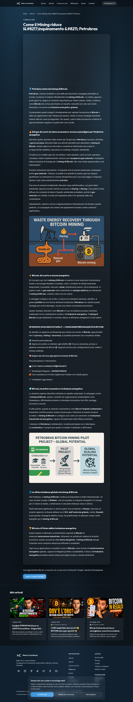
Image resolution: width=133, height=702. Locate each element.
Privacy (97, 660)
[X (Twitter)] (43, 671)
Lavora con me (62, 3)
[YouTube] (18, 671)
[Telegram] (31, 671)
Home (25, 14)
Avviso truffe (99, 657)
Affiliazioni (74, 3)
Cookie (97, 663)
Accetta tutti (42, 694)
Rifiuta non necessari (66, 694)
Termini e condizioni (102, 666)
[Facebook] (50, 671)
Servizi (43, 3)
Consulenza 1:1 (109, 3)
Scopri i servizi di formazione (90, 570)
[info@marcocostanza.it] (56, 671)
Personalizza (91, 694)
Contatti (92, 3)
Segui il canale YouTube (35, 576)
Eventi (83, 3)
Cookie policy (35, 689)
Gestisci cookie (100, 669)
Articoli (51, 3)
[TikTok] (37, 671)
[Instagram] (25, 671)
